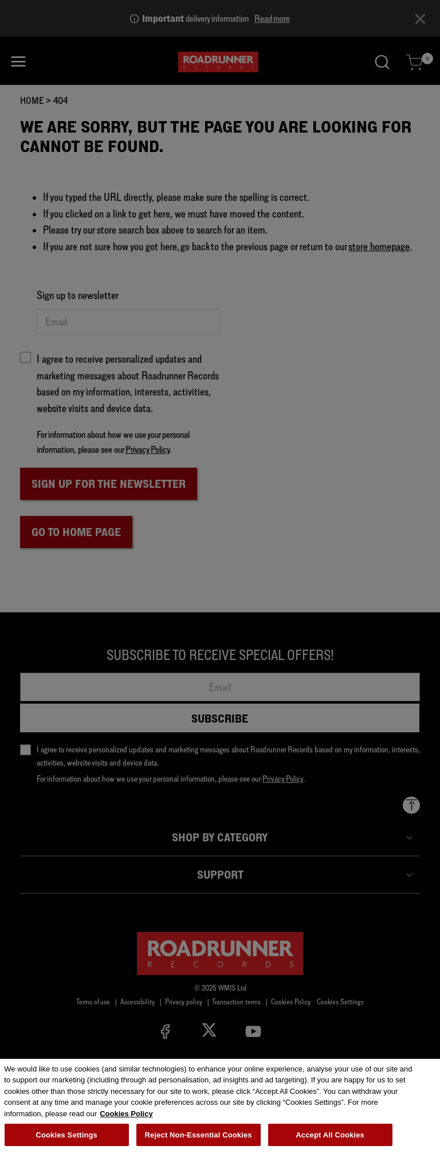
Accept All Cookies (330, 1137)
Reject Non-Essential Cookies (198, 1137)
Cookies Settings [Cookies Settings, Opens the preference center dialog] (66, 1137)
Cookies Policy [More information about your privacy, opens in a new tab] (126, 1116)
